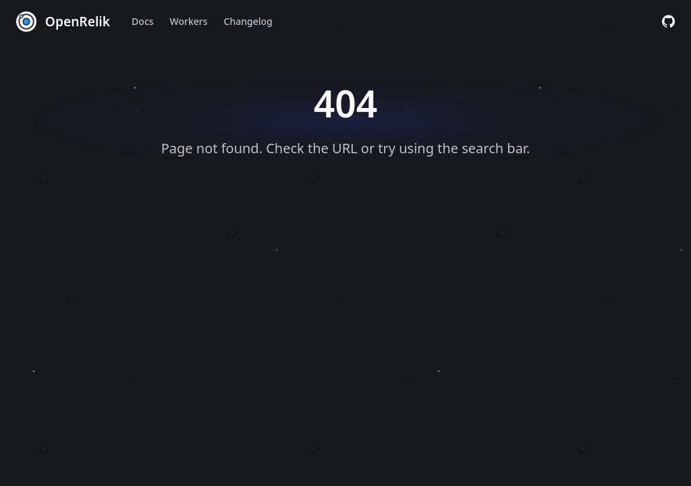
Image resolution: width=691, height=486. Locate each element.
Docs (142, 21)
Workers (189, 21)
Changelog (248, 21)
